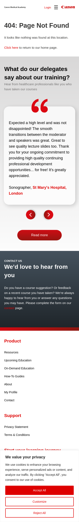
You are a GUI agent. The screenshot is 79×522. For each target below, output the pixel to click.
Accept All (39, 490)
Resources (11, 352)
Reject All (39, 513)
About (8, 384)
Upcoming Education (17, 360)
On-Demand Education (19, 368)
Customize (39, 501)
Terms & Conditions (17, 435)
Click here (11, 47)
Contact (9, 400)
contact (9, 308)
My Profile (10, 392)
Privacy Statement (16, 427)
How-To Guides (14, 376)
